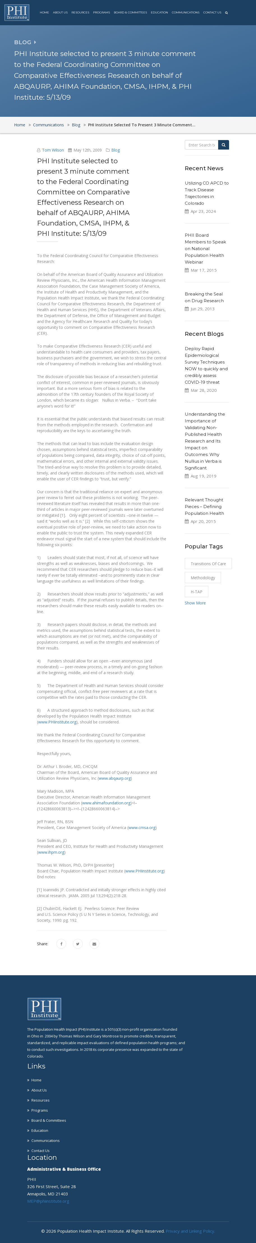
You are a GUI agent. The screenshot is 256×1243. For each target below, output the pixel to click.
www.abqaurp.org (115, 778)
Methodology (203, 577)
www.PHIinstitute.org (57, 722)
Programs (101, 12)
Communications (185, 12)
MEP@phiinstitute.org (48, 1201)
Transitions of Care (208, 563)
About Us (60, 12)
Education (159, 12)
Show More (195, 603)
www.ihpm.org (51, 852)
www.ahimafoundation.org (106, 803)
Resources (80, 12)
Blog (76, 124)
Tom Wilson (53, 150)
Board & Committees (130, 12)
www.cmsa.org (141, 827)
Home (44, 12)
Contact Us (212, 12)
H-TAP (196, 591)
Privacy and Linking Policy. (190, 1231)
